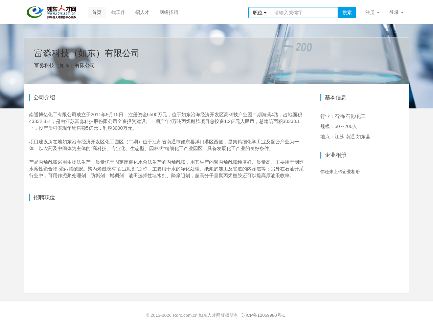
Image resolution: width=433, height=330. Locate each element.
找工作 (118, 12)
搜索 (347, 12)
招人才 (142, 12)
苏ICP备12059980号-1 (263, 315)
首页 (96, 12)
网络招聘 (168, 12)
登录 (396, 12)
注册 (372, 12)
